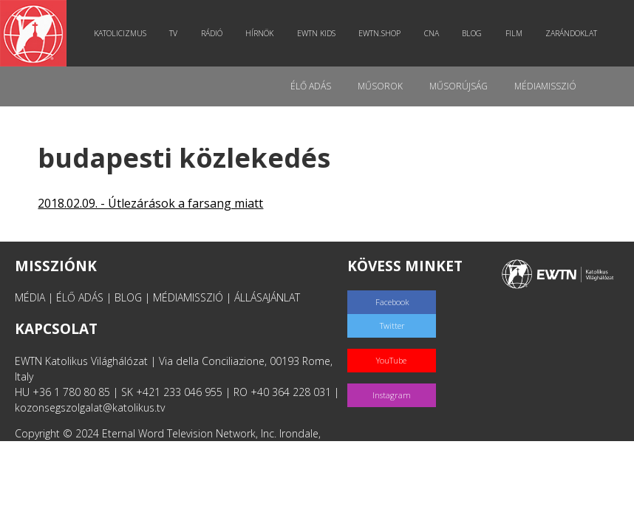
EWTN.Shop (379, 33)
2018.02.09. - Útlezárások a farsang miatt (150, 203)
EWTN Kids (316, 33)
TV (173, 33)
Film (513, 33)
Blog (472, 33)
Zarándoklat (571, 33)
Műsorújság (458, 86)
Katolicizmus (120, 33)
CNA (431, 33)
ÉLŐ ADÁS (79, 297)
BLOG (128, 297)
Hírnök (259, 33)
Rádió (211, 33)
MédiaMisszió (545, 86)
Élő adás (310, 86)
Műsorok (380, 86)
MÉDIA (30, 297)
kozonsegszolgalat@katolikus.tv (90, 407)
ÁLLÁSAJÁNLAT (267, 297)
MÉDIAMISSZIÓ (188, 297)
